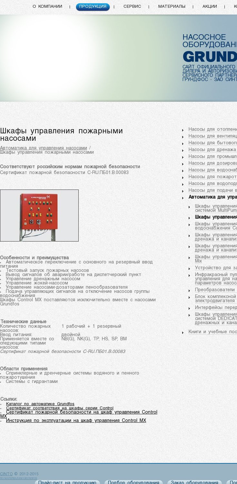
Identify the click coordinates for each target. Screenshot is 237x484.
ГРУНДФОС (195, 80)
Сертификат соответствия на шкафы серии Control (60, 408)
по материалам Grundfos (18, 478)
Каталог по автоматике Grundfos (40, 404)
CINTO (6, 474)
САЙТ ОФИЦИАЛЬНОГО (209, 67)
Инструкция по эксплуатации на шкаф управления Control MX (76, 421)
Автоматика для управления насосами (43, 148)
